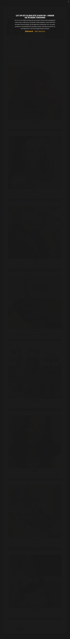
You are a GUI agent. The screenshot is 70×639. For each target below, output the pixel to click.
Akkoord (29, 31)
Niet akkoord (40, 31)
